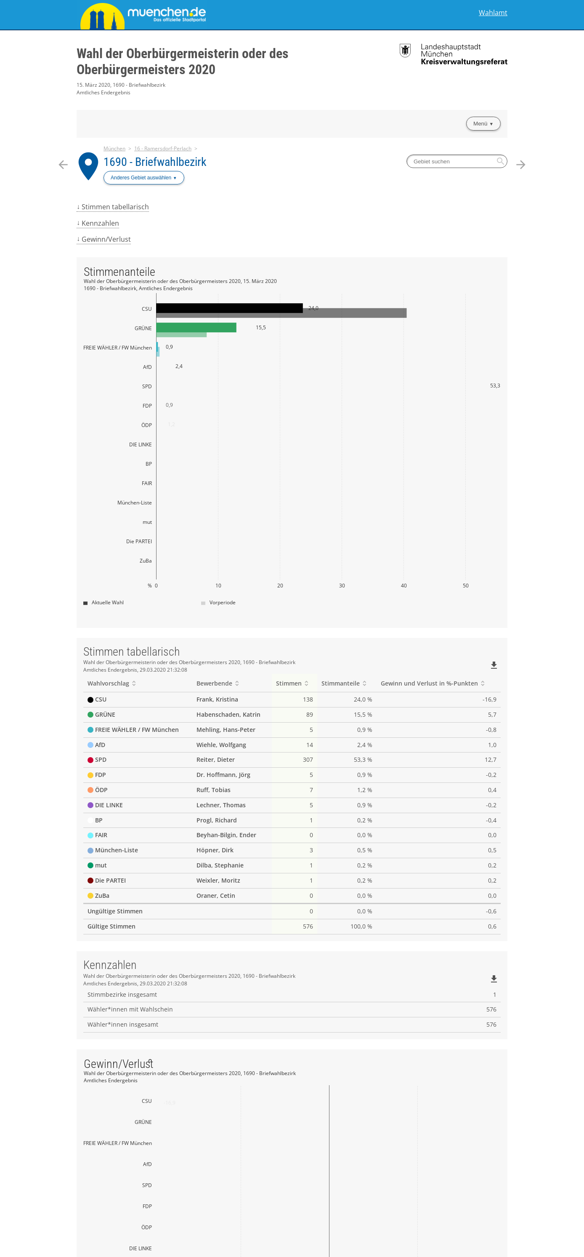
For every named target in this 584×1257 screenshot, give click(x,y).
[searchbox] (456, 161)
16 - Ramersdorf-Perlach (162, 148)
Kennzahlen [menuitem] (100, 223)
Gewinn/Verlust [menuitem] (106, 239)
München (114, 148)
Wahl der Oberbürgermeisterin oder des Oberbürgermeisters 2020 (183, 61)
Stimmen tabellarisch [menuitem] (115, 206)
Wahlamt (493, 12)
